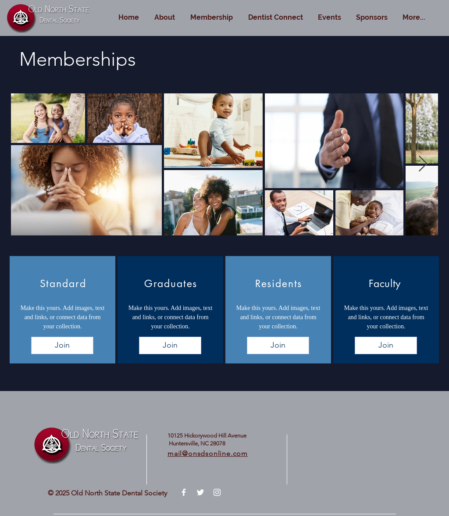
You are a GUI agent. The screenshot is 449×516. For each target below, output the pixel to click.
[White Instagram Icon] (217, 492)
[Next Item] (423, 164)
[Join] (62, 345)
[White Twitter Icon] (200, 492)
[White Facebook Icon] (184, 492)
